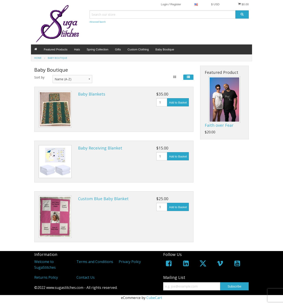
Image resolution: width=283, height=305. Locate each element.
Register (175, 4)
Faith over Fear (219, 125)
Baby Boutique (164, 49)
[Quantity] (161, 102)
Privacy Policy (130, 261)
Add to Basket (178, 102)
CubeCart (154, 297)
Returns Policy (46, 277)
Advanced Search (98, 21)
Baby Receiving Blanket (100, 148)
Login (164, 4)
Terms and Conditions (94, 261)
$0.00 (243, 4)
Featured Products (55, 49)
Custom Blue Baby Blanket (103, 198)
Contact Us (85, 277)
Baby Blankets (91, 94)
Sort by (39, 77)
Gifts (118, 49)
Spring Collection (97, 49)
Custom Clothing (138, 49)
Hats (77, 49)
